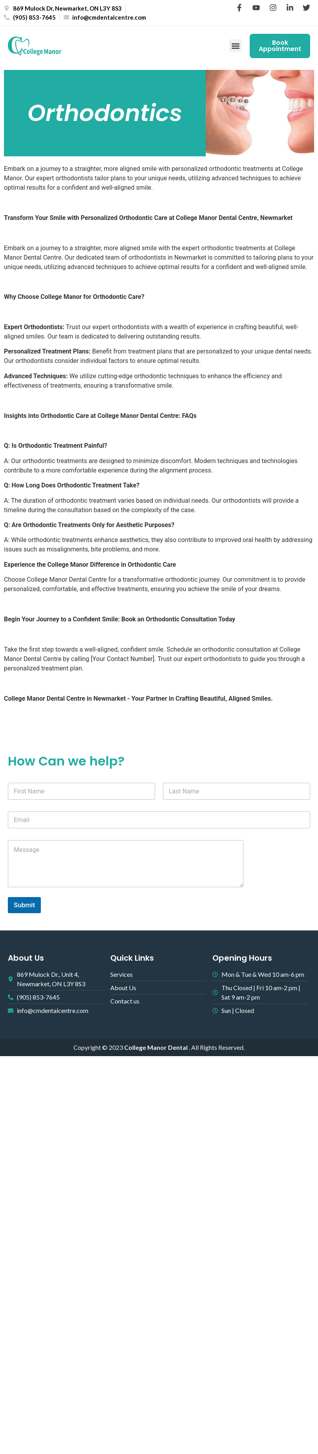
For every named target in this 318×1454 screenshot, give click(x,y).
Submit (24, 905)
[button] (235, 46)
